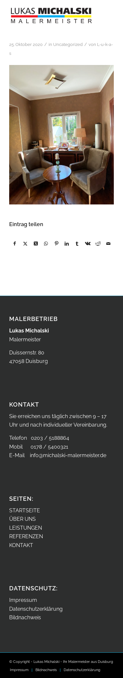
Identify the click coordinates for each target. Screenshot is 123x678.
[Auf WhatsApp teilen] (46, 243)
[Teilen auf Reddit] (98, 243)
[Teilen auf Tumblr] (77, 243)
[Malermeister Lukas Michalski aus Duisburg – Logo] (51, 13)
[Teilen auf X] (25, 243)
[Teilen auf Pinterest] (56, 243)
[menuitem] (19, 670)
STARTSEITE (24, 510)
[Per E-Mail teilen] (108, 243)
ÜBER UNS (22, 519)
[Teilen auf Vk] (88, 243)
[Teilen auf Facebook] (15, 243)
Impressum (23, 600)
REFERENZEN (26, 536)
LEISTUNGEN (25, 528)
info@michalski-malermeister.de (68, 455)
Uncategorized (68, 44)
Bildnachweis (25, 617)
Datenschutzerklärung (36, 609)
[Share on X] (36, 243)
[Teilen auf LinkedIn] (67, 243)
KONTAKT (21, 545)
